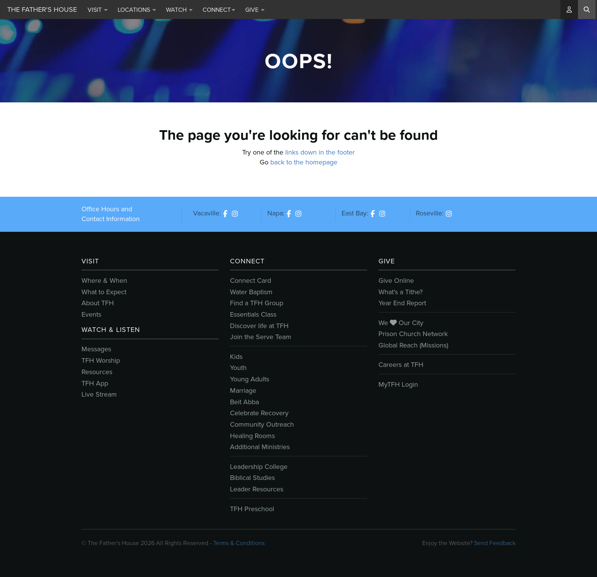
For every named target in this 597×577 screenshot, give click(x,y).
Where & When (104, 280)
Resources (96, 372)
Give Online (396, 280)
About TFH (97, 303)
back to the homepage (303, 162)
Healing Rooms (252, 436)
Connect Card (250, 280)
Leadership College (258, 467)
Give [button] (255, 9)
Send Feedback (495, 543)
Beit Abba (244, 402)
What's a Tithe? (400, 292)
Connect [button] (219, 9)
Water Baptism (251, 292)
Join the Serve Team (260, 337)
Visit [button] (98, 9)
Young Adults (249, 379)
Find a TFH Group (256, 303)
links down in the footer (320, 152)
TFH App (94, 383)
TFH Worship (100, 360)
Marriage (243, 390)
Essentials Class (253, 314)
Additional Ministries (260, 447)
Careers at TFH (400, 365)
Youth (238, 368)
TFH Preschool (252, 509)
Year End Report (402, 303)
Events (91, 314)
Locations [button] (137, 9)
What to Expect (103, 292)
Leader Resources (256, 489)
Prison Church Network (413, 334)
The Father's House (42, 9)
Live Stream (99, 394)
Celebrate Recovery (259, 413)
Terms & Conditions (239, 543)
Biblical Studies (252, 478)
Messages (96, 349)
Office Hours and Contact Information (110, 214)
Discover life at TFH (259, 326)
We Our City (400, 323)
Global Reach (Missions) (413, 345)
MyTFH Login (398, 384)
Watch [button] (179, 9)
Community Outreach (262, 424)
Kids (236, 357)
